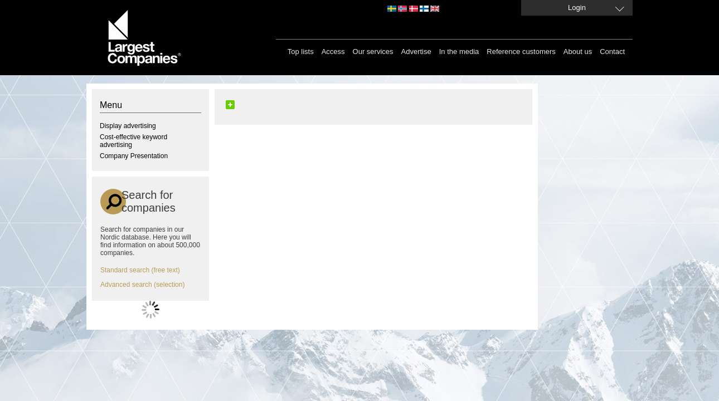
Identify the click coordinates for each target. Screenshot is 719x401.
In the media (459, 51)
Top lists (301, 51)
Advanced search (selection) (142, 284)
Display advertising (128, 126)
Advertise (416, 51)
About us (577, 51)
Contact (612, 51)
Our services (373, 51)
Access (333, 51)
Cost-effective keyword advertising (133, 141)
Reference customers (521, 51)
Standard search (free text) (140, 270)
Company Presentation (134, 156)
